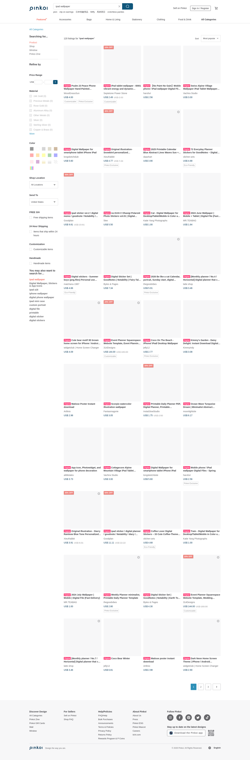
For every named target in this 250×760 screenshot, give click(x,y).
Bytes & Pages (111, 284)
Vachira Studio (190, 93)
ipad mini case (37, 301)
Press (135, 719)
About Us (137, 715)
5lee (106, 220)
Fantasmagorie (111, 411)
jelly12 (146, 347)
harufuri (147, 93)
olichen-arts (189, 157)
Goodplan (69, 220)
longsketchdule (71, 157)
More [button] (32, 133)
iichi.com (137, 735)
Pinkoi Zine (34, 54)
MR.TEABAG (189, 220)
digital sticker (36, 316)
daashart (147, 157)
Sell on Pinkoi (180, 8)
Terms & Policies (106, 727)
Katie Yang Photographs (155, 220)
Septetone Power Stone (115, 93)
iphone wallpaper (38, 293)
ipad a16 (33, 289)
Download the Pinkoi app (186, 733)
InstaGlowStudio (151, 411)
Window (33, 50)
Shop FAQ (68, 719)
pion (55, 12)
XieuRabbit (109, 157)
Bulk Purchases (105, 719)
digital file (34, 309)
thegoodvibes (150, 284)
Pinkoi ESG (138, 723)
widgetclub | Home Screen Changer (81, 347)
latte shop (188, 284)
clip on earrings (66, 12)
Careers (136, 731)
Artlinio (67, 411)
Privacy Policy (104, 731)
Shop (32, 46)
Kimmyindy (188, 347)
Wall (31, 727)
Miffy (92, 12)
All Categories (36, 29)
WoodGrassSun (72, 93)
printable (34, 312)
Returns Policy (105, 735)
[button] (55, 82)
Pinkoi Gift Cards (37, 723)
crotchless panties (115, 12)
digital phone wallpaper (41, 297)
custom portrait (37, 305)
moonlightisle (189, 411)
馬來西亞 (101, 12)
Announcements (105, 723)
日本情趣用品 (82, 12)
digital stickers (37, 320)
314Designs (109, 347)
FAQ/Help (102, 715)
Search (127, 6)
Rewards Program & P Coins (111, 738)
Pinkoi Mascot (139, 727)
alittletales (69, 475)
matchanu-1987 (71, 284)
